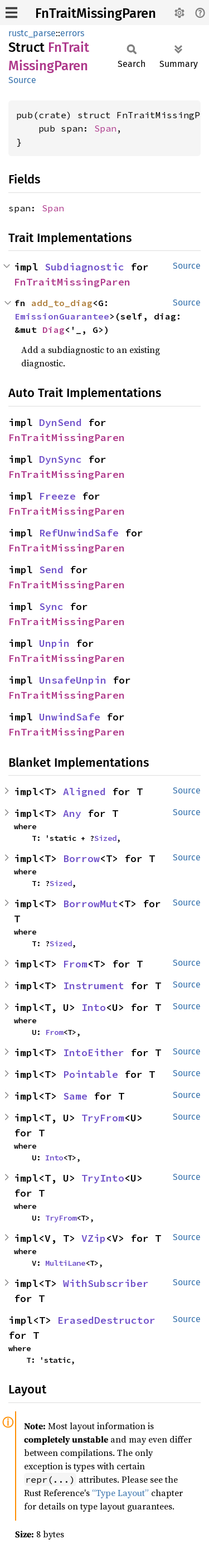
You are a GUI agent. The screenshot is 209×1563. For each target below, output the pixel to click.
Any (72, 813)
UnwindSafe (69, 716)
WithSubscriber (106, 1283)
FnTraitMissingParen (95, 13)
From (75, 963)
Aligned (84, 791)
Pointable (90, 1074)
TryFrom (102, 1117)
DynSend (60, 422)
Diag (53, 329)
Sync (51, 606)
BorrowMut (90, 903)
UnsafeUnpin (72, 680)
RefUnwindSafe (79, 532)
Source (22, 80)
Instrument (93, 985)
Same (75, 1096)
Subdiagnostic (84, 266)
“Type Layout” (120, 1493)
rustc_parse (32, 33)
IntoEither (93, 1052)
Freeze (57, 496)
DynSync (60, 459)
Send (51, 569)
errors (72, 33)
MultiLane (65, 1263)
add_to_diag (62, 302)
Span (105, 128)
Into (93, 1007)
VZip (93, 1238)
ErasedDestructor (106, 1320)
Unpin (54, 643)
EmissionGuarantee (61, 316)
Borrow (81, 858)
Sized (105, 838)
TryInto (102, 1178)
